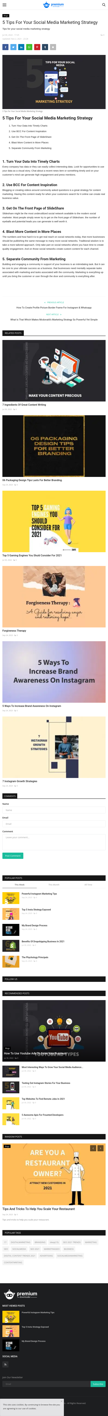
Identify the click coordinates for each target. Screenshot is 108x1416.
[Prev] (92, 1148)
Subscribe (98, 1384)
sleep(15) (54, 1242)
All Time (88, 884)
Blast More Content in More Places (30, 142)
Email (5, 817)
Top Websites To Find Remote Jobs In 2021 (43, 1099)
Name (5, 803)
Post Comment (13, 855)
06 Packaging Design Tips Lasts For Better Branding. (32, 480)
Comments (10, 796)
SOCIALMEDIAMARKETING (69, 1255)
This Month (54, 884)
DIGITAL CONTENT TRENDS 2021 (19, 1255)
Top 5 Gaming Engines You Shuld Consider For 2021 (32, 555)
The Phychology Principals (35, 957)
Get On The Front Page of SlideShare (32, 136)
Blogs (6, 15)
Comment (7, 831)
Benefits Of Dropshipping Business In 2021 (43, 941)
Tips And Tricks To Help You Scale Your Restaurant (38, 1209)
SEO (6, 1249)
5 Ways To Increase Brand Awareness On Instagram (31, 706)
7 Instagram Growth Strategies (19, 781)
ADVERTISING (46, 1255)
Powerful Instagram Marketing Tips (39, 893)
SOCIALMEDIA (19, 1249)
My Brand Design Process (34, 925)
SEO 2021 (35, 1249)
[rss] (5, 1364)
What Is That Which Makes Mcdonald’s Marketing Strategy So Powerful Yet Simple (54, 319)
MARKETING (91, 1242)
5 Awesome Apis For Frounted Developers (42, 1115)
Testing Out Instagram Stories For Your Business (46, 1083)
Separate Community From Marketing (31, 148)
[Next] (101, 1148)
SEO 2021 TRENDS (72, 1242)
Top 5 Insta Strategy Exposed (36, 909)
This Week (19, 884)
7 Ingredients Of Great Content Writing (24, 404)
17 (5, 1242)
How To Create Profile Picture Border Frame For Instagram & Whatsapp (54, 307)
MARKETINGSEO (52, 1249)
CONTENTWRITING (13, 1262)
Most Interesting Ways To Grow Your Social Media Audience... (52, 1067)
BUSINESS (69, 1249)
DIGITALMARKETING (20, 1242)
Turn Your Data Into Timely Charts (29, 125)
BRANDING (40, 1242)
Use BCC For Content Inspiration (29, 131)
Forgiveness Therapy (14, 630)
